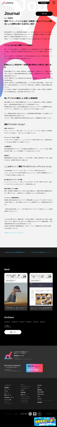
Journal (39, 398)
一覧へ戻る (44, 13)
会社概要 (6, 391)
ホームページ (7, 401)
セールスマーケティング (26, 386)
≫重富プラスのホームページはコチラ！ (14, 232)
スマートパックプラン (25, 396)
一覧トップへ (10, 332)
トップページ (7, 385)
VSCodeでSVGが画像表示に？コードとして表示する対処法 (41, 252)
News (38, 396)
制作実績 (23, 392)
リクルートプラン (24, 402)
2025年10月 (12, 321)
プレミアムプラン (24, 400)
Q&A (38, 387)
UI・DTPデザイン (24, 388)
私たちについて (7, 389)
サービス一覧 (7, 399)
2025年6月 (40, 321)
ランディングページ (8, 403)
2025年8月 (26, 321)
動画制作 (22, 390)
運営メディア (7, 395)
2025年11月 (5, 321)
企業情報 (6, 387)
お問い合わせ (40, 394)
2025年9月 (19, 321)
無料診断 (39, 389)
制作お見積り (44, 2)
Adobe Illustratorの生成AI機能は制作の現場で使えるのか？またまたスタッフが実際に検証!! (15, 252)
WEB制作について (9, 397)
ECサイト (23, 384)
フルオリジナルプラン (25, 398)
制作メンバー (7, 393)
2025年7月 (33, 321)
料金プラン (23, 394)
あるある (39, 385)
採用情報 (39, 402)
